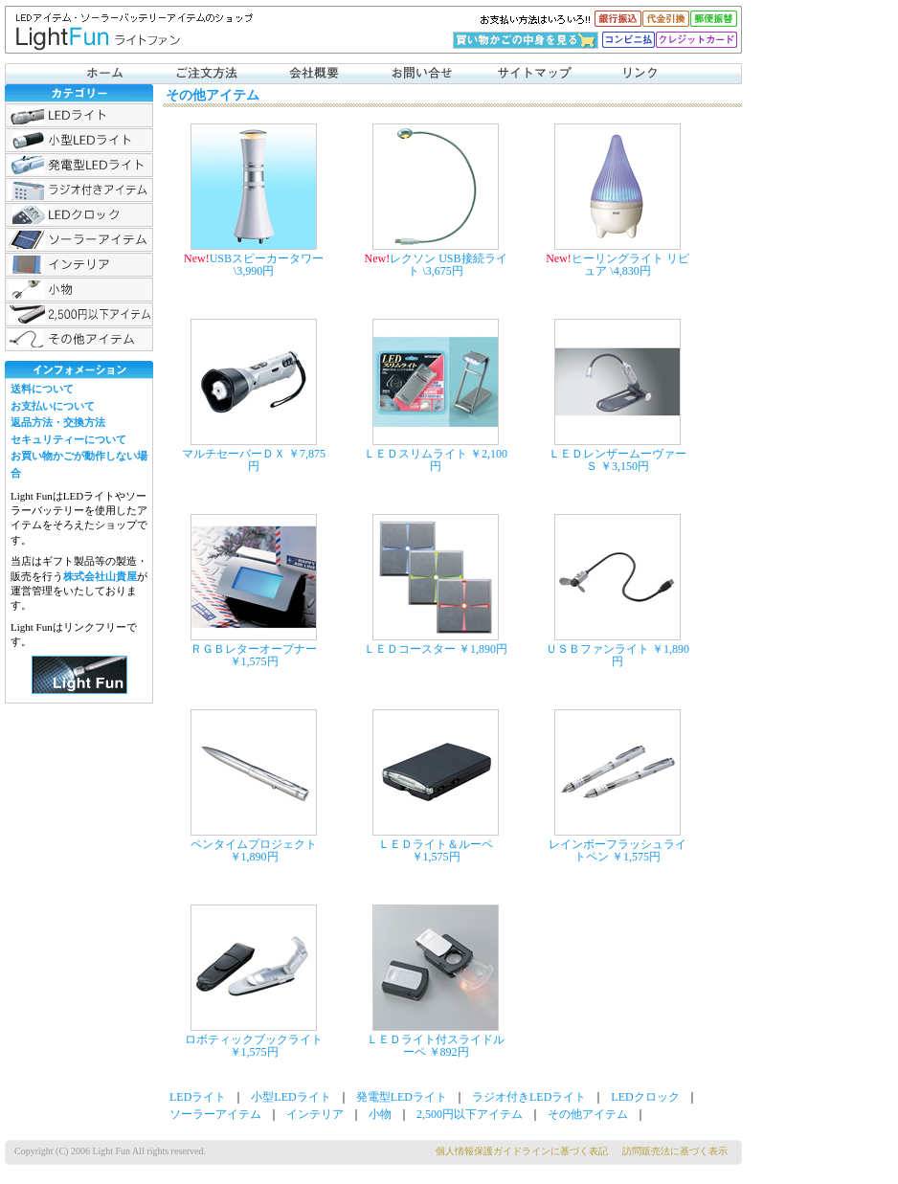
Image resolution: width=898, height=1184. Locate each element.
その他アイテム (79, 339)
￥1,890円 (483, 649)
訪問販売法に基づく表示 (675, 1151)
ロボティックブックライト (254, 1039)
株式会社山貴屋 (100, 576)
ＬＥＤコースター (410, 649)
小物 (79, 290)
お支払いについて (53, 406)
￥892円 (449, 1052)
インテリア (79, 265)
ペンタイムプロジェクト (254, 844)
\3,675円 (442, 271)
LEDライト (79, 115)
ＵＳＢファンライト (597, 649)
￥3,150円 (624, 466)
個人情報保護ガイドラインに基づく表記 (522, 1151)
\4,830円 (630, 271)
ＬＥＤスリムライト (415, 453)
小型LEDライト (79, 140)
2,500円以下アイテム (79, 314)
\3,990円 (254, 271)
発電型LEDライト (79, 165)
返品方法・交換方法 (58, 422)
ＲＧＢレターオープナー (254, 649)
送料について (42, 388)
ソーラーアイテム (79, 240)
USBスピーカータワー (267, 258)
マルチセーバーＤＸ (233, 453)
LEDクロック (79, 215)
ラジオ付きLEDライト (79, 190)
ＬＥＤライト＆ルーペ (435, 844)
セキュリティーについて (68, 439)
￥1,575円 (254, 661)
